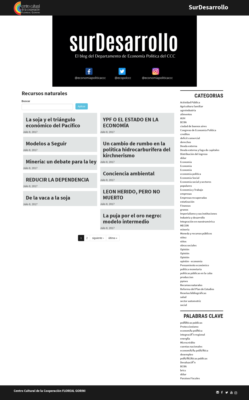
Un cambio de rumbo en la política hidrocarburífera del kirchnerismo (136, 149)
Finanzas (185, 205)
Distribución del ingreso (193, 154)
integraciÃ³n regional (192, 334)
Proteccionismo (189, 326)
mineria (184, 229)
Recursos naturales (191, 285)
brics (183, 370)
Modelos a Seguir (46, 143)
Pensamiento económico (194, 265)
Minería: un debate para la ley (61, 161)
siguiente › (98, 238)
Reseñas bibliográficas (193, 293)
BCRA (183, 122)
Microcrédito (187, 342)
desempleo (186, 354)
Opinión (184, 249)
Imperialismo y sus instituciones (198, 213)
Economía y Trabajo (191, 189)
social (183, 305)
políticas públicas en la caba (196, 273)
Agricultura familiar (191, 106)
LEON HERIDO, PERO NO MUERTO (131, 194)
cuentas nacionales (191, 346)
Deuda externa (188, 146)
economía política (190, 174)
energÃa (185, 338)
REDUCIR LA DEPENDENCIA (57, 179)
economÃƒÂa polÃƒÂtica (194, 350)
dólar (183, 158)
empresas (186, 193)
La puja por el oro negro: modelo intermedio (132, 218)
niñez (183, 237)
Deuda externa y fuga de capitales (199, 150)
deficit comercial (190, 138)
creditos (185, 134)
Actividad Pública (190, 102)
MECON (184, 225)
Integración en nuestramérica (197, 221)
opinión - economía (191, 261)
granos (184, 209)
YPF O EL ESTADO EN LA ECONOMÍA (130, 122)
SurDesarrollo (208, 7)
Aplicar (82, 106)
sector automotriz (190, 301)
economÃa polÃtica (191, 330)
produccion (186, 277)
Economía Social (189, 178)
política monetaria (191, 269)
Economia (186, 162)
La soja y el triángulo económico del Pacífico (53, 122)
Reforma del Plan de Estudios (197, 289)
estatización (187, 201)
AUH (182, 118)
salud (183, 297)
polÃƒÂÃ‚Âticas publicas (193, 358)
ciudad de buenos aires (193, 126)
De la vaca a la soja (48, 197)
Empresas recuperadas (193, 197)
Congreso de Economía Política (198, 130)
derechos (185, 142)
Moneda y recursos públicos (196, 233)
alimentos (186, 114)
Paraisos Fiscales (190, 378)
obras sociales (188, 245)
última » (112, 238)
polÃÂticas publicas (191, 322)
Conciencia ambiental (129, 173)
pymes (184, 281)
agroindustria (188, 110)
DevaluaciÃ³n (188, 362)
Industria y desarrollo (192, 217)
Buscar (26, 101)
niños (183, 241)
